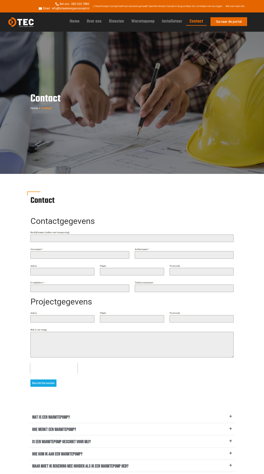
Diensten (116, 21)
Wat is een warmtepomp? (51, 417)
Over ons (94, 21)
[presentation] (53, 368)
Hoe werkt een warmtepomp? (54, 429)
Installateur (172, 21)
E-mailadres (37, 282)
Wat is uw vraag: (38, 330)
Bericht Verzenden (43, 383)
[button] (132, 417)
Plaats (103, 266)
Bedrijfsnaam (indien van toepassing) (49, 232)
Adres (33, 266)
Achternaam (142, 249)
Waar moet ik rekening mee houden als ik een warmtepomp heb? (80, 466)
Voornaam (36, 249)
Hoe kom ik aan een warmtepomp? (57, 453)
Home (74, 21)
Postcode (175, 266)
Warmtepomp (143, 21)
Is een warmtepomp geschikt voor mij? (61, 441)
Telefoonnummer (144, 282)
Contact (196, 21)
